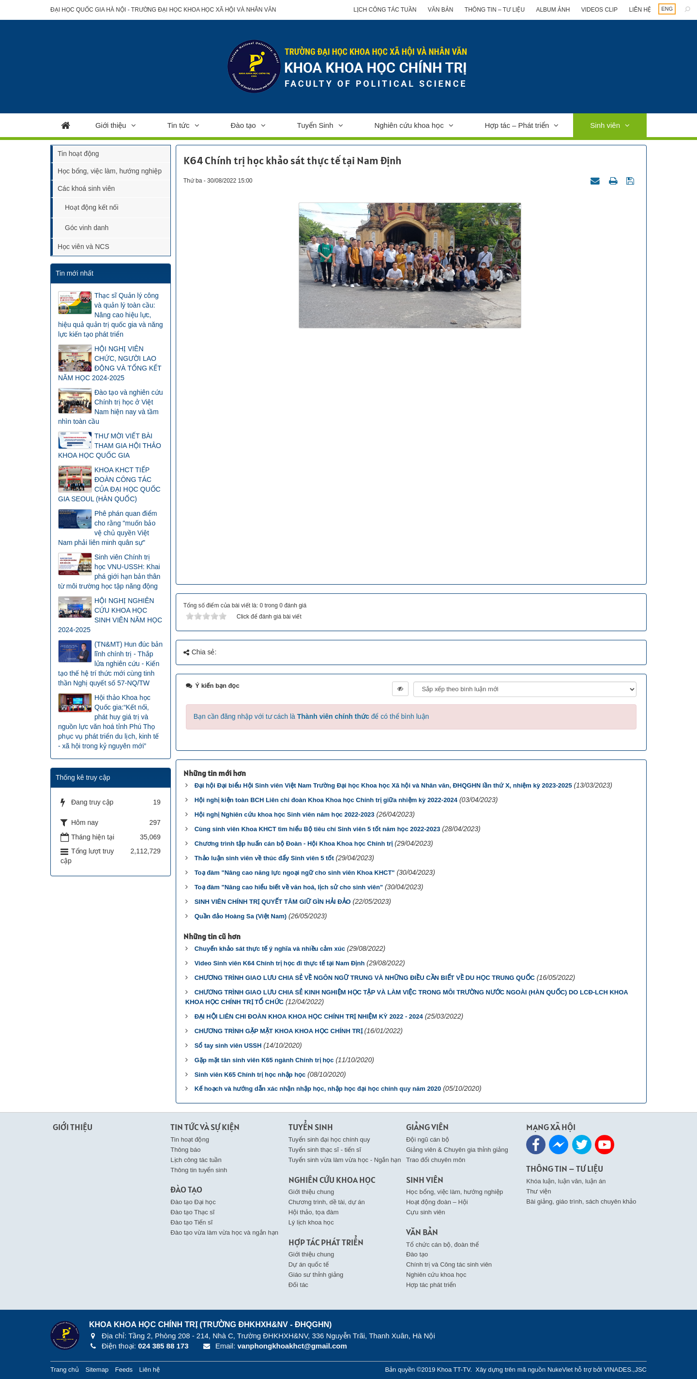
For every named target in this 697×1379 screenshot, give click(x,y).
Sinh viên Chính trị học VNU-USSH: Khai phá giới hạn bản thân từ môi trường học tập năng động (109, 571)
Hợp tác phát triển (431, 1284)
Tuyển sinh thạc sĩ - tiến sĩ (325, 1149)
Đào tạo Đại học (193, 1202)
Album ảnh (553, 9)
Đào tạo (243, 125)
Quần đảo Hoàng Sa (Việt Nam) (241, 916)
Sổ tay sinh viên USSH (228, 1045)
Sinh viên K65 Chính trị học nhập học (250, 1074)
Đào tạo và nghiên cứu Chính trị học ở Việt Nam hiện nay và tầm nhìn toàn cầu (110, 406)
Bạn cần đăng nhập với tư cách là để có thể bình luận (311, 716)
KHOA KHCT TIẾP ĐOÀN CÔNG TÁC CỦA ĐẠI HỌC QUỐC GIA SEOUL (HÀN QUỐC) (109, 484)
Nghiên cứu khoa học (408, 125)
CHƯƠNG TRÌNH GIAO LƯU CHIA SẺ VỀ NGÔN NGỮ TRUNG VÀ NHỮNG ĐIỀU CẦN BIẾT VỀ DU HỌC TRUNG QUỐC (365, 977)
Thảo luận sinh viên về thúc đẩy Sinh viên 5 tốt (264, 858)
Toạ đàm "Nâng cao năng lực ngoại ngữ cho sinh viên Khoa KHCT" (295, 872)
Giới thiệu (110, 125)
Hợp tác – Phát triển (517, 125)
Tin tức (178, 125)
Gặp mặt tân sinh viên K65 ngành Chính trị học (264, 1060)
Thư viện (538, 1191)
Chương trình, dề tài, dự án (326, 1202)
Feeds (124, 1369)
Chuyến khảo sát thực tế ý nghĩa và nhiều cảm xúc (270, 948)
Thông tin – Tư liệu (495, 9)
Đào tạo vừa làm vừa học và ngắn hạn (224, 1232)
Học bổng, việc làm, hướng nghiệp (110, 171)
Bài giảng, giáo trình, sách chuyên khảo (581, 1201)
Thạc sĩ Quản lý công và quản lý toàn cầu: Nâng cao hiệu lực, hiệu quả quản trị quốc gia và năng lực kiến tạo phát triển (110, 315)
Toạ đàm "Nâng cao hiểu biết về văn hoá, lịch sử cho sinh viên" (289, 887)
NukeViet (560, 1369)
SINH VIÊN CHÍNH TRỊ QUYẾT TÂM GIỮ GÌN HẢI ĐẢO (273, 901)
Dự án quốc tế (308, 1264)
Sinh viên (605, 125)
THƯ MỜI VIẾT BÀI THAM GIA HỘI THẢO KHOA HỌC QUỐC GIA (109, 445)
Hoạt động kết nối (92, 207)
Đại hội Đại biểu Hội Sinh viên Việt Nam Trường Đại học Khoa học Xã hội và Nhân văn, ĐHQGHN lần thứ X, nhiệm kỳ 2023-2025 (383, 785)
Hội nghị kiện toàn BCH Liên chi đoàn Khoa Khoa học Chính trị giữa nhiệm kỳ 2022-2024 (326, 800)
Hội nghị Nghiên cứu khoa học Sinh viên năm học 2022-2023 (285, 814)
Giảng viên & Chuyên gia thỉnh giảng (457, 1149)
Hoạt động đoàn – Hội (437, 1202)
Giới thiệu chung (311, 1191)
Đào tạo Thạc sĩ (192, 1212)
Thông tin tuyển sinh (198, 1170)
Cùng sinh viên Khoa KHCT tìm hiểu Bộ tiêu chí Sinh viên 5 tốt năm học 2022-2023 (317, 829)
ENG (667, 9)
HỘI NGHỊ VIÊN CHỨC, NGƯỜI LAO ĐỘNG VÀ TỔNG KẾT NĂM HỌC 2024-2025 (109, 363)
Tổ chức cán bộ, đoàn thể (442, 1244)
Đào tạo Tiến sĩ (191, 1222)
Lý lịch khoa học (311, 1222)
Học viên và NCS (83, 246)
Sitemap (96, 1369)
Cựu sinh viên (425, 1212)
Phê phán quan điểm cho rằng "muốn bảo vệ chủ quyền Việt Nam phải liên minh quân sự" (107, 528)
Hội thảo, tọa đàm (313, 1212)
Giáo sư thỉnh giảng (316, 1274)
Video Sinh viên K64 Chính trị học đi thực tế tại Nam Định (280, 963)
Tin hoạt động (78, 153)
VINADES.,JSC (625, 1369)
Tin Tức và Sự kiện (205, 1126)
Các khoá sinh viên (86, 188)
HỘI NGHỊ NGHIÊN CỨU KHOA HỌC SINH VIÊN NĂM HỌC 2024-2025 (110, 615)
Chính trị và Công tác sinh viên (449, 1264)
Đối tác (298, 1284)
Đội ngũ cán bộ (427, 1139)
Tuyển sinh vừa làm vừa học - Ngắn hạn (344, 1159)
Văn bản (441, 9)
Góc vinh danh (86, 228)
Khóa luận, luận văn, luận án (566, 1181)
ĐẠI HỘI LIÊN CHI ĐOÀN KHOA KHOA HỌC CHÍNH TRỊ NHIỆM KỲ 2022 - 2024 (309, 1016)
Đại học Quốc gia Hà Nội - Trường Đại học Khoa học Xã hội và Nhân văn (163, 9)
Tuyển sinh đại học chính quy (329, 1139)
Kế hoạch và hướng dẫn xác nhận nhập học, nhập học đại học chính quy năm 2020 (318, 1088)
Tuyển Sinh (315, 125)
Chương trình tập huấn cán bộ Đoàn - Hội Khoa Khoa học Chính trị (294, 843)
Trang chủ (64, 1369)
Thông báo (185, 1149)
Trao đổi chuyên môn (435, 1159)
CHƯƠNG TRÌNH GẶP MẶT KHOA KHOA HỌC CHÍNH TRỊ (279, 1031)
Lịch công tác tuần (384, 9)
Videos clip (599, 9)
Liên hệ (640, 9)
